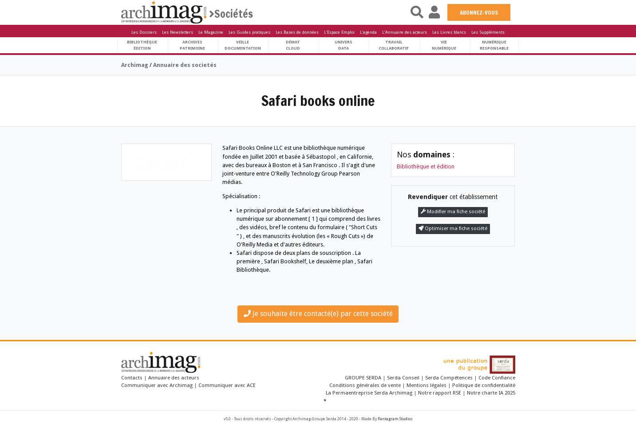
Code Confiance (496, 378)
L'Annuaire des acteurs (404, 32)
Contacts (131, 378)
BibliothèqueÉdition (142, 45)
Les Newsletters (177, 32)
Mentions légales (426, 385)
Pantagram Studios (395, 419)
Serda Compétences (449, 378)
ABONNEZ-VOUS (479, 12)
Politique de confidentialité (483, 385)
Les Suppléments (488, 32)
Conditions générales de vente (365, 385)
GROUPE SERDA (364, 378)
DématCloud (293, 45)
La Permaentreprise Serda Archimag (369, 393)
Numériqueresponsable (494, 45)
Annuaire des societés (185, 65)
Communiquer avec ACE (227, 385)
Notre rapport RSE (439, 393)
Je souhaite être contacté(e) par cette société (318, 313)
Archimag (134, 65)
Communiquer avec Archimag (157, 385)
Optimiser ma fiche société (453, 228)
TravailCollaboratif (394, 45)
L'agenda (368, 32)
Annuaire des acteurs (173, 378)
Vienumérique (444, 45)
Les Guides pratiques (249, 32)
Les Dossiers (144, 32)
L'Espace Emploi (339, 32)
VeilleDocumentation (243, 45)
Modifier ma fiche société (453, 212)
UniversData (343, 45)
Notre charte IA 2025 (491, 393)
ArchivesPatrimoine (192, 45)
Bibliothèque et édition (425, 166)
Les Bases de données (297, 32)
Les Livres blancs (449, 32)
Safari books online (318, 100)
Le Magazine (210, 32)
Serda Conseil (403, 378)
